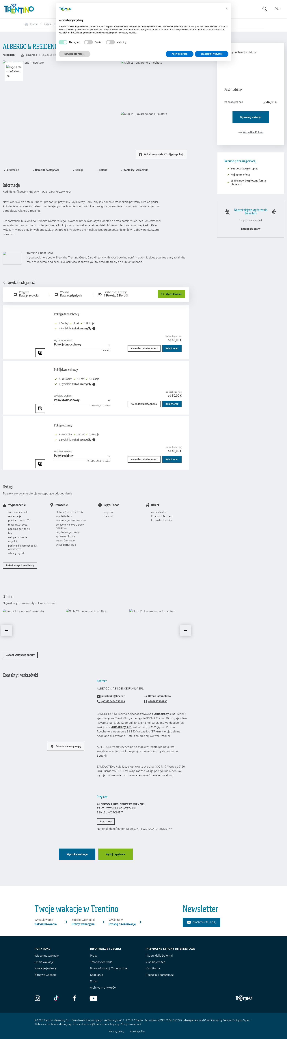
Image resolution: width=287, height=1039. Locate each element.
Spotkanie (96, 974)
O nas (94, 981)
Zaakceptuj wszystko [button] (212, 54)
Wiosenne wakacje (47, 955)
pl (278, 9)
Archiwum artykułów (103, 987)
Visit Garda (153, 968)
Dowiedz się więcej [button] (74, 54)
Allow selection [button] (179, 54)
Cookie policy (137, 1031)
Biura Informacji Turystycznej (109, 968)
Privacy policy (116, 1031)
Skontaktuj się (201, 922)
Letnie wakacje (44, 962)
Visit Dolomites (155, 962)
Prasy (93, 955)
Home (31, 24)
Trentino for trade (101, 962)
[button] (227, 9)
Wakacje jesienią (45, 968)
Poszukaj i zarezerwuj (160, 974)
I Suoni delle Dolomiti (159, 955)
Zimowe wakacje (45, 974)
